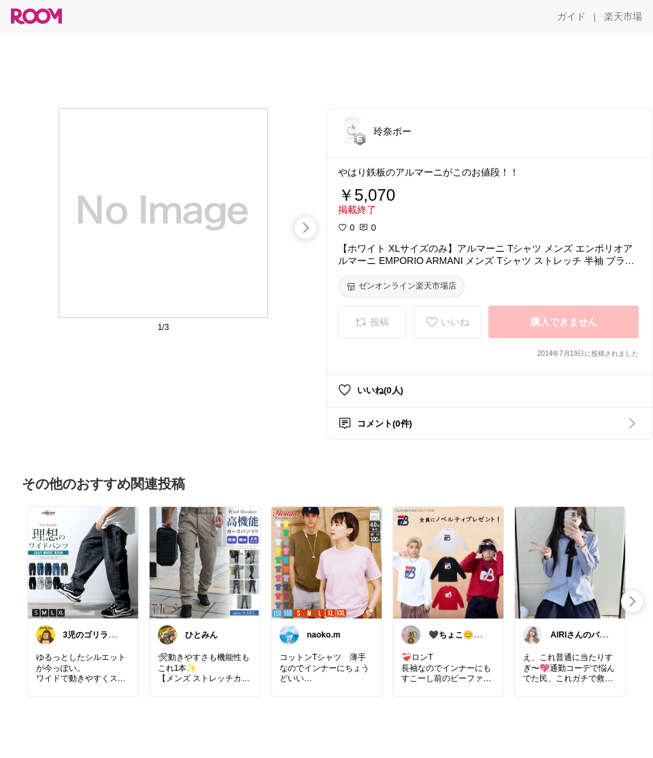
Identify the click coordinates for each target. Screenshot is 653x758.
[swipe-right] (305, 228)
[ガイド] (571, 16)
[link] (83, 562)
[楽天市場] (623, 16)
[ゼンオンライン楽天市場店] (401, 286)
